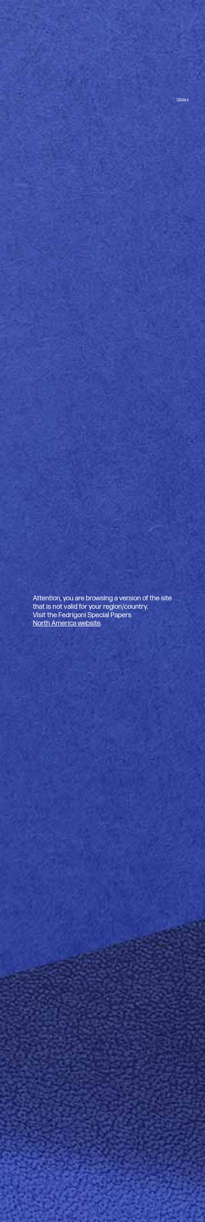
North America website (67, 623)
